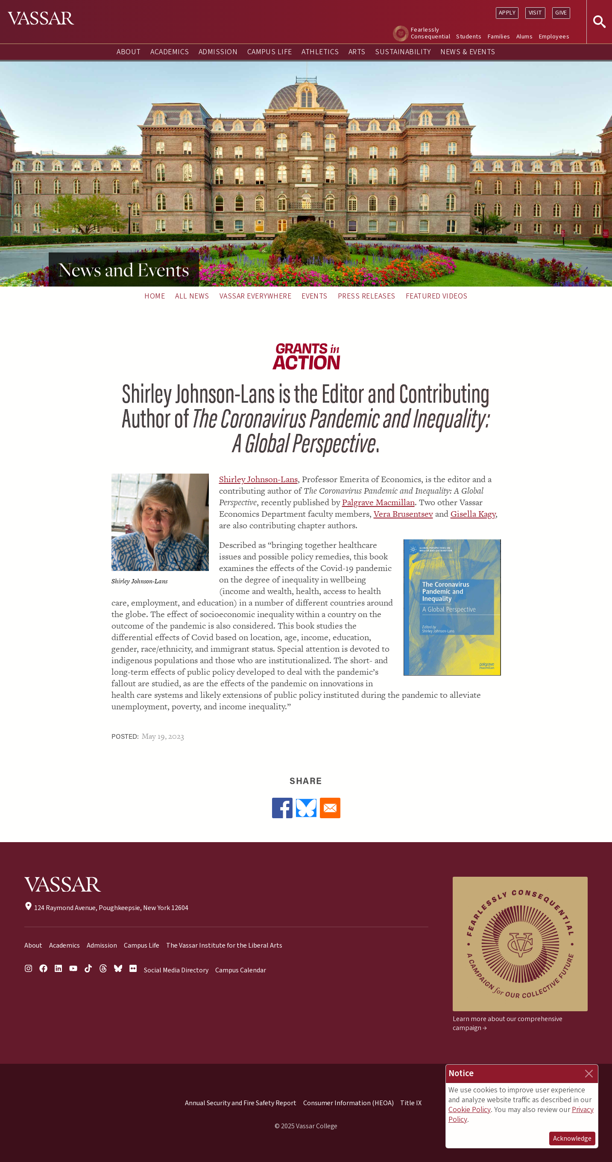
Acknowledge (572, 1138)
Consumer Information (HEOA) (348, 1103)
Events (315, 296)
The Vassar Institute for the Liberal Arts (224, 945)
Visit (535, 12)
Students (468, 36)
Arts (357, 52)
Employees (554, 36)
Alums (524, 36)
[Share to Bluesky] (306, 808)
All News (192, 296)
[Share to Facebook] (282, 808)
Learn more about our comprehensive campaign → (507, 1023)
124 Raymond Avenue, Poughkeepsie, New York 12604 (106, 908)
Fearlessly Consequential (430, 33)
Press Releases (366, 296)
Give (561, 12)
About (129, 52)
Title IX (411, 1103)
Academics (169, 52)
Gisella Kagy (473, 514)
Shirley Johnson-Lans (258, 479)
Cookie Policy (469, 1109)
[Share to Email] (330, 808)
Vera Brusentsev (403, 514)
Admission (218, 52)
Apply (507, 12)
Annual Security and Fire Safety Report (240, 1103)
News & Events (467, 52)
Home (154, 296)
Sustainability (403, 52)
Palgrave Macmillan (378, 502)
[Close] (589, 1073)
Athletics (320, 52)
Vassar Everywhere (255, 296)
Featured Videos (437, 296)
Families (499, 36)
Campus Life (269, 52)
